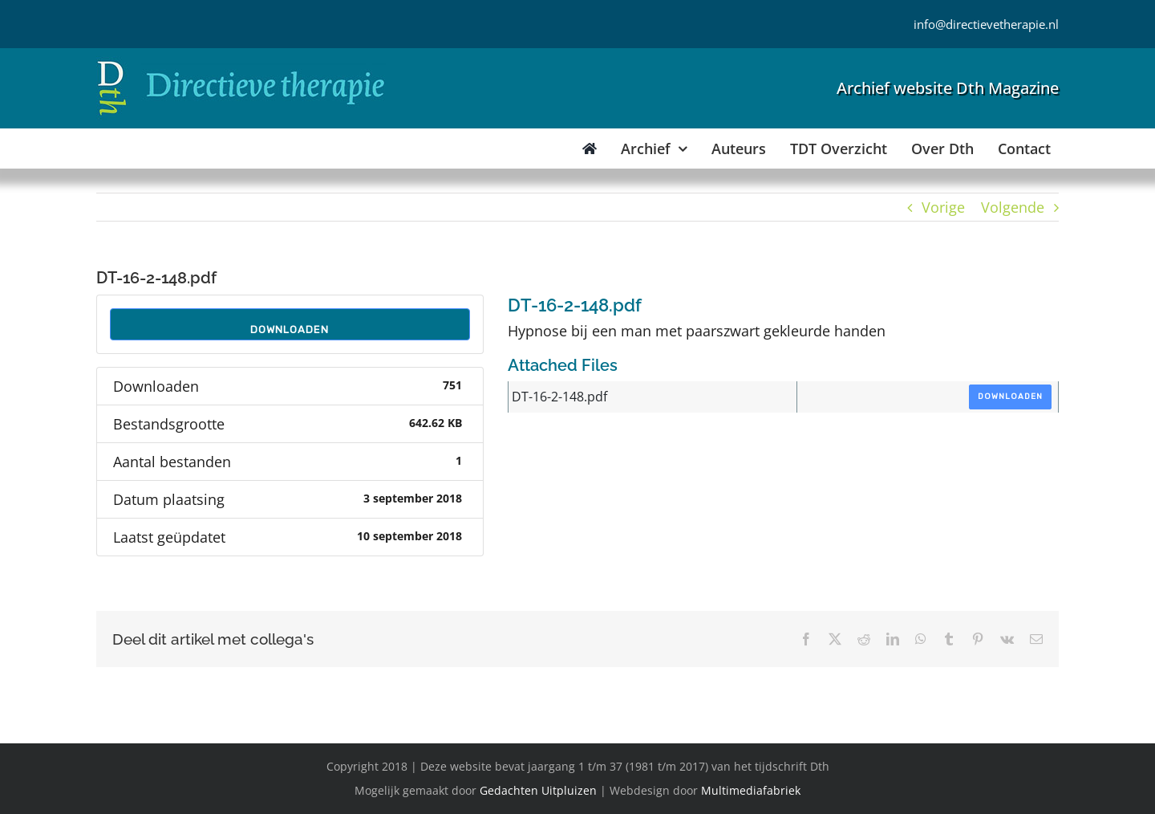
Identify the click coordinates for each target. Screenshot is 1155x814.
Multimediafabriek (750, 790)
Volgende (1012, 207)
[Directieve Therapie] (241, 63)
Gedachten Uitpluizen (538, 790)
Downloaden (289, 330)
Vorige (943, 207)
